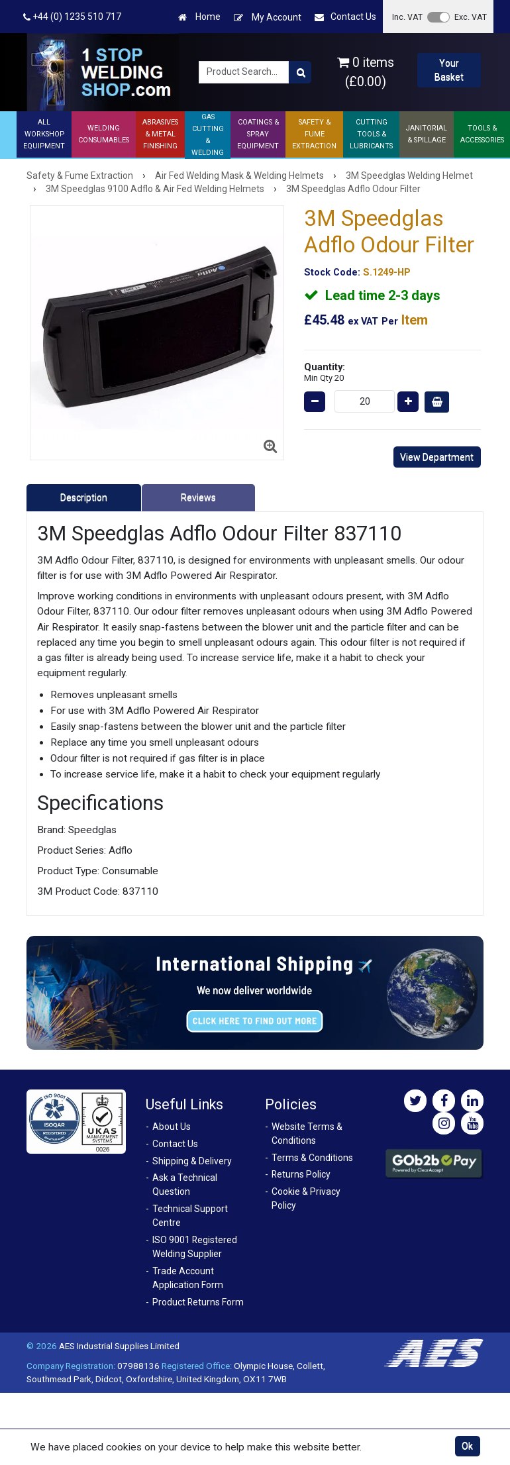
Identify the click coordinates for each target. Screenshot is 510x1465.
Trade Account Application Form (187, 1278)
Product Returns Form (198, 1302)
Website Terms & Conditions (307, 1133)
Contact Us (345, 17)
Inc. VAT (407, 17)
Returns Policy (301, 1174)
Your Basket (449, 70)
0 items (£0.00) (365, 72)
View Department (437, 457)
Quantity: (324, 372)
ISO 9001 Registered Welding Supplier (194, 1247)
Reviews (198, 497)
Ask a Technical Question (184, 1184)
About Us (171, 1126)
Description (83, 497)
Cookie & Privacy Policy (306, 1198)
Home (199, 17)
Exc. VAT (470, 17)
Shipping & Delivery (192, 1161)
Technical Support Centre (190, 1215)
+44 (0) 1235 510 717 (72, 17)
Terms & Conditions (312, 1157)
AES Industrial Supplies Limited (119, 1345)
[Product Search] (300, 72)
